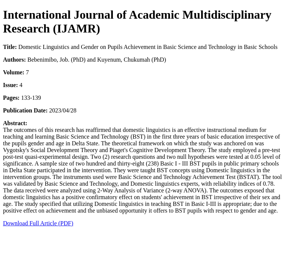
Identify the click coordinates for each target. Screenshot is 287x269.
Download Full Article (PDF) (38, 223)
